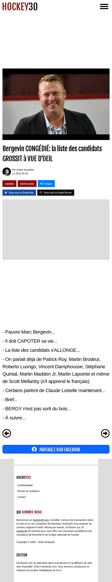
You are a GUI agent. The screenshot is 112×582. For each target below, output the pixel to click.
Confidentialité (25, 485)
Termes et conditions (28, 491)
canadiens (9, 183)
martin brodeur (27, 183)
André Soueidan (25, 169)
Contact (21, 497)
